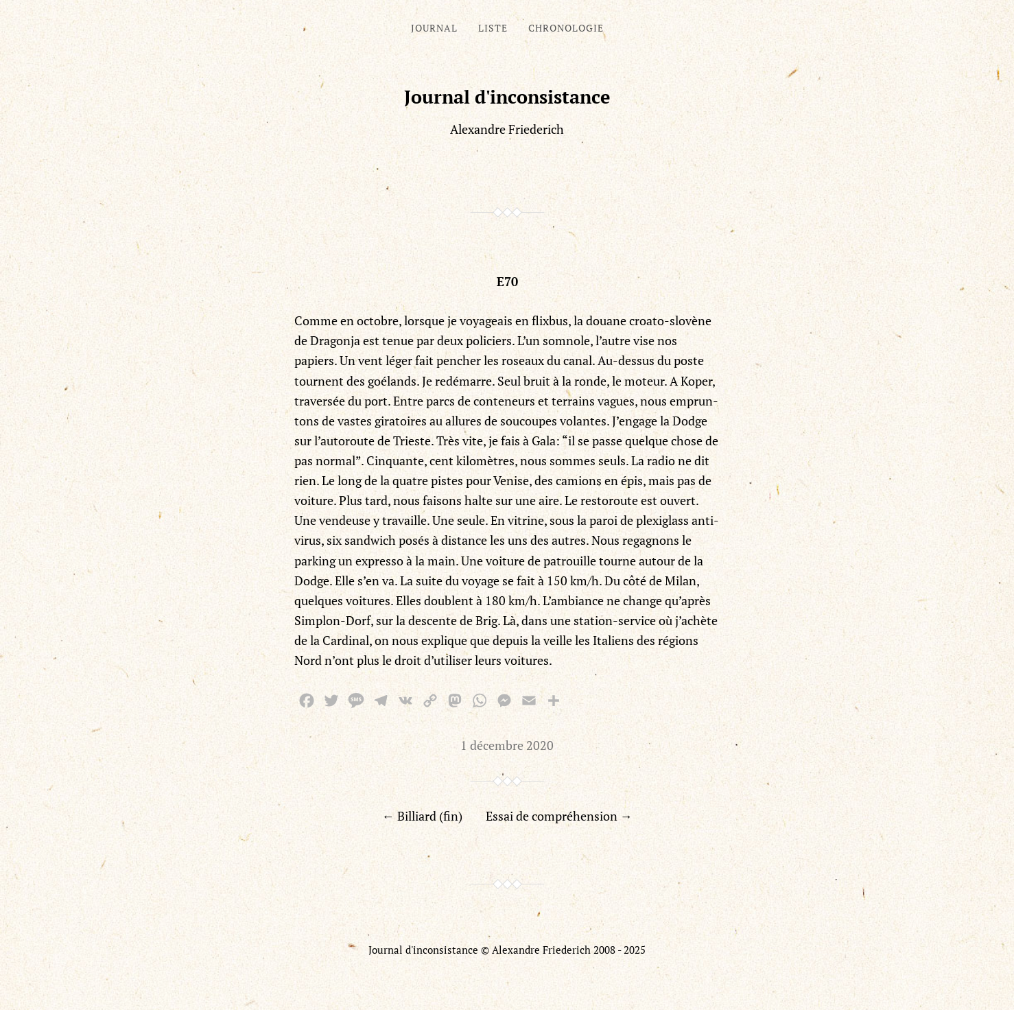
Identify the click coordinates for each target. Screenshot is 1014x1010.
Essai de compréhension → (559, 816)
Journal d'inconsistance (507, 96)
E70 (507, 281)
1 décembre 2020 (507, 745)
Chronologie (566, 27)
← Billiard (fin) (422, 816)
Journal (434, 27)
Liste (493, 27)
